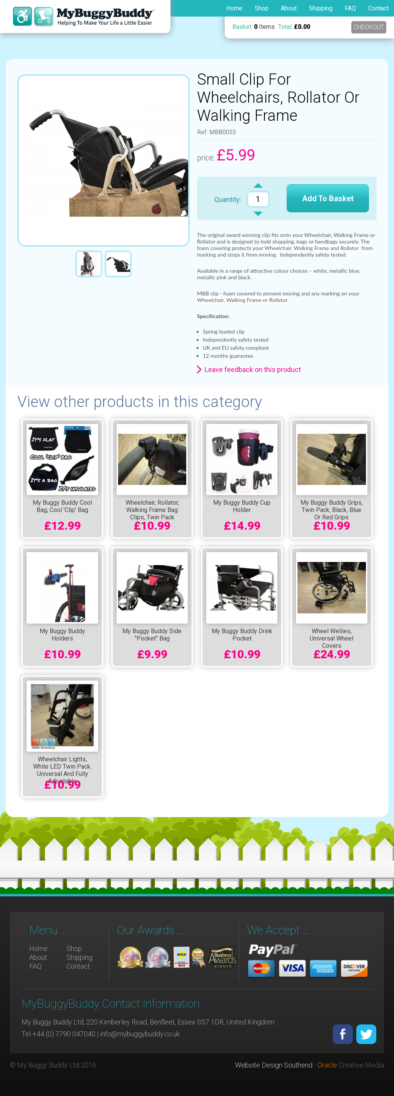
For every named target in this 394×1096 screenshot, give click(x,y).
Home (234, 8)
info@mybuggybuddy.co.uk (140, 1034)
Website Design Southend (273, 1065)
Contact (378, 8)
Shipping (320, 8)
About (289, 8)
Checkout (369, 27)
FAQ (350, 8)
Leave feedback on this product (253, 369)
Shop (262, 8)
